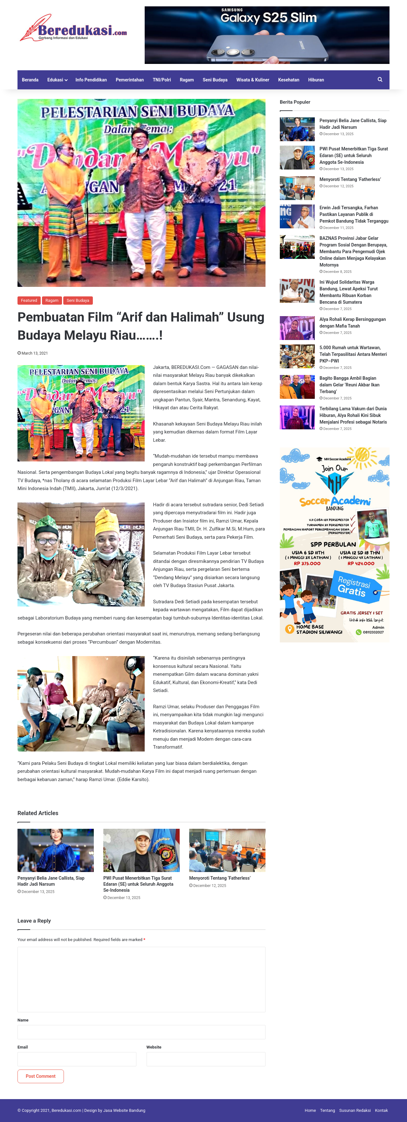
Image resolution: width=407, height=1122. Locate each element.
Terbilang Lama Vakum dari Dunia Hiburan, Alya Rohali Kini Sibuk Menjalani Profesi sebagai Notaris (353, 415)
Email (22, 1047)
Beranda (30, 79)
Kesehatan (288, 79)
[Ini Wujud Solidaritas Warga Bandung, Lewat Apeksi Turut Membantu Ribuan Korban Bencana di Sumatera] (297, 291)
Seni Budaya (215, 79)
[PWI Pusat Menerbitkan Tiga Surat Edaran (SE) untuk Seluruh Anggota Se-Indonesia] (141, 850)
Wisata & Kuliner (252, 79)
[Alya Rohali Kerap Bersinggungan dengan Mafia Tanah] (297, 328)
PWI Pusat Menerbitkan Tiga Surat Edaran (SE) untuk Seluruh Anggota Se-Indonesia (138, 884)
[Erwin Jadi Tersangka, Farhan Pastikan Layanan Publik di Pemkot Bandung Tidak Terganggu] (297, 216)
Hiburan (316, 79)
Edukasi (55, 79)
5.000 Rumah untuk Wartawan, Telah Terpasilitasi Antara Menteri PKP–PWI (353, 354)
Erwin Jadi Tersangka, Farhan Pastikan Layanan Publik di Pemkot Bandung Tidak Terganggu (354, 214)
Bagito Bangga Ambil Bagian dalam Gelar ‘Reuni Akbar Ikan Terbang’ (350, 385)
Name (22, 1020)
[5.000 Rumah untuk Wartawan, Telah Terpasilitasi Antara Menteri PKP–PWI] (297, 356)
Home (310, 1110)
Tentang (327, 1110)
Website (154, 1047)
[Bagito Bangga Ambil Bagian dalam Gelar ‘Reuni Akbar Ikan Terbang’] (297, 387)
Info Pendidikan (91, 79)
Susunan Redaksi (355, 1110)
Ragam (187, 79)
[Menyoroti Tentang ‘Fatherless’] (227, 850)
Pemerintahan (130, 79)
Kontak (381, 1110)
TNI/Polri (162, 79)
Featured (29, 300)
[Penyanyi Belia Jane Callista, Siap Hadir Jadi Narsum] (55, 850)
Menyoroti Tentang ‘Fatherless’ (220, 878)
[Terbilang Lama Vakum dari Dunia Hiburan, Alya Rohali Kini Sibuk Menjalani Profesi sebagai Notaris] (297, 417)
